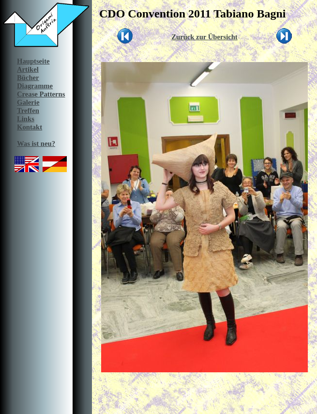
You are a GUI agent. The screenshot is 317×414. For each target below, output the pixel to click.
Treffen (28, 110)
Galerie (28, 102)
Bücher (28, 77)
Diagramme (35, 86)
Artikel (28, 69)
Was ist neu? (36, 143)
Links (25, 119)
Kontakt (29, 127)
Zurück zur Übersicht (204, 37)
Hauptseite (33, 61)
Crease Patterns (41, 94)
